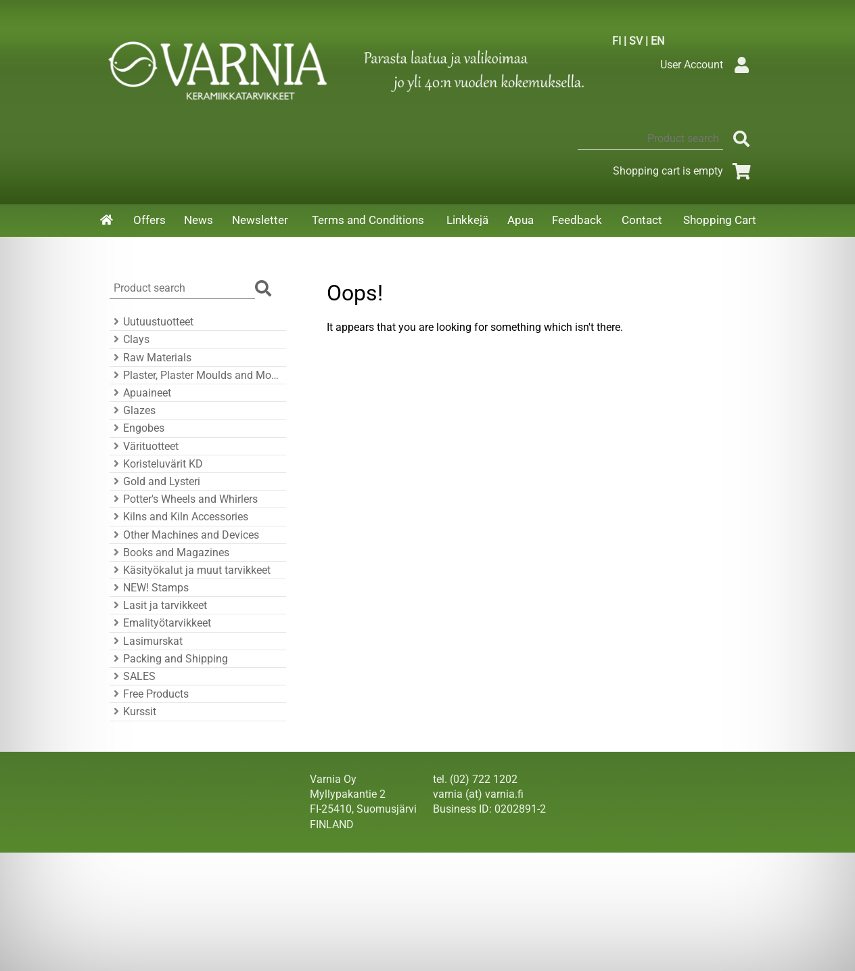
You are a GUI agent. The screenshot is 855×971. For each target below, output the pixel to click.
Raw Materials (150, 357)
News (198, 220)
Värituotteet (144, 446)
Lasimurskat (146, 641)
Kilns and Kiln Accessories (179, 516)
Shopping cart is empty (684, 170)
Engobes (137, 428)
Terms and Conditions (368, 220)
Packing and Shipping (169, 658)
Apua (520, 220)
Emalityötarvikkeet (160, 622)
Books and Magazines (169, 552)
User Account (708, 64)
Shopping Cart (719, 220)
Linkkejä (467, 220)
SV (636, 41)
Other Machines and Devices (184, 534)
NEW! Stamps (149, 587)
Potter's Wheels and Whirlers (184, 499)
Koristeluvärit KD (156, 463)
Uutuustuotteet (151, 321)
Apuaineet (140, 392)
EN (657, 41)
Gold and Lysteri (155, 481)
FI (616, 41)
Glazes (133, 410)
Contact (642, 220)
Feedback (577, 220)
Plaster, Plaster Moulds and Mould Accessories (196, 375)
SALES (133, 676)
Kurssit (133, 711)
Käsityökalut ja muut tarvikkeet (190, 570)
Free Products (149, 693)
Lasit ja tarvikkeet (158, 605)
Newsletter (260, 220)
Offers (149, 220)
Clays (129, 339)
